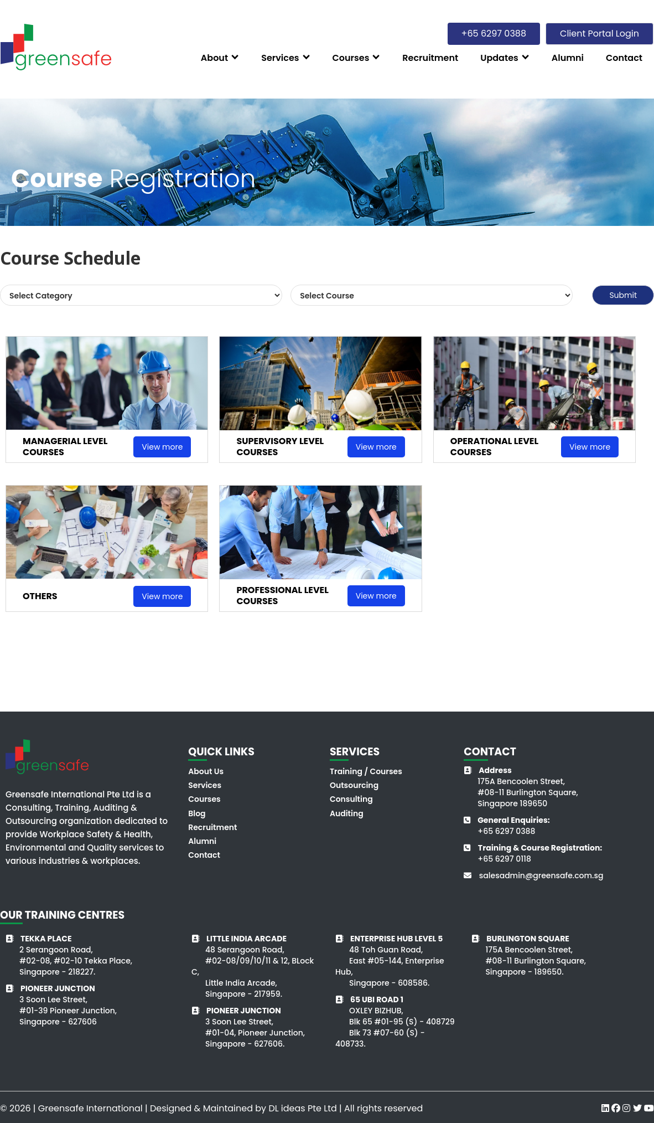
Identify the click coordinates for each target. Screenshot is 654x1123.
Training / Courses (366, 771)
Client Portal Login (599, 33)
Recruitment (212, 827)
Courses (204, 799)
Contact (204, 855)
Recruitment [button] (430, 57)
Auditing (347, 813)
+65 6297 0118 (504, 858)
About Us (206, 771)
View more (162, 446)
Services (204, 785)
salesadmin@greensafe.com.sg (541, 875)
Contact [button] (624, 57)
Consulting (351, 799)
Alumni (202, 841)
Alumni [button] (568, 57)
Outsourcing (354, 785)
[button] (220, 57)
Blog (196, 813)
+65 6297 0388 (506, 831)
